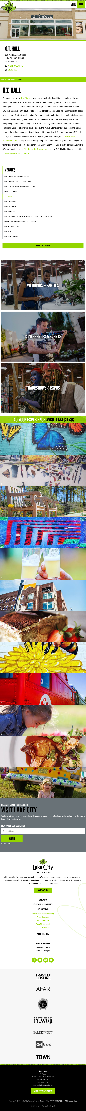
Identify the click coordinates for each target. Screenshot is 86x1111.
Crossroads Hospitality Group (16, 153)
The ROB (7, 231)
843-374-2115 (11, 61)
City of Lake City (43, 1082)
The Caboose (10, 201)
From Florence (43, 921)
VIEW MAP (13, 70)
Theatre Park (10, 206)
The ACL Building (11, 226)
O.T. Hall (20, 79)
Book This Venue (43, 245)
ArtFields (43, 1074)
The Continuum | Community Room (19, 186)
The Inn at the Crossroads (35, 149)
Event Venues (11, 79)
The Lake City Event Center (16, 176)
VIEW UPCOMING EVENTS (43, 1091)
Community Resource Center (43, 1085)
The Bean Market (12, 236)
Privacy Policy (45, 1101)
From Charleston (42, 928)
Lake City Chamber (43, 1079)
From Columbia (43, 917)
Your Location (43, 934)
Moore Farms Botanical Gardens (43, 1077)
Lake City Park (10, 191)
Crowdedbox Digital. (48, 1106)
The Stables (26, 98)
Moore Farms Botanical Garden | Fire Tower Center (28, 216)
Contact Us (43, 890)
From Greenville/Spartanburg (43, 914)
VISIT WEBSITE (15, 66)
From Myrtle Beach (43, 924)
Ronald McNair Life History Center (20, 221)
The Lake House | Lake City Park (18, 181)
